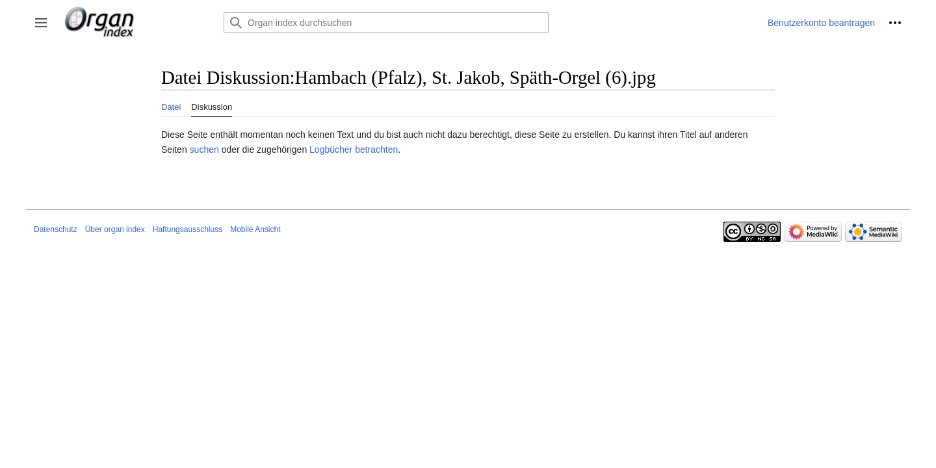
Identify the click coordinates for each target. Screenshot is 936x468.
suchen (204, 149)
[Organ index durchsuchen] (386, 22)
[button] (41, 23)
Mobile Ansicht (255, 229)
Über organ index (115, 229)
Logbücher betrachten (353, 149)
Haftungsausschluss (187, 229)
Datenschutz (55, 229)
